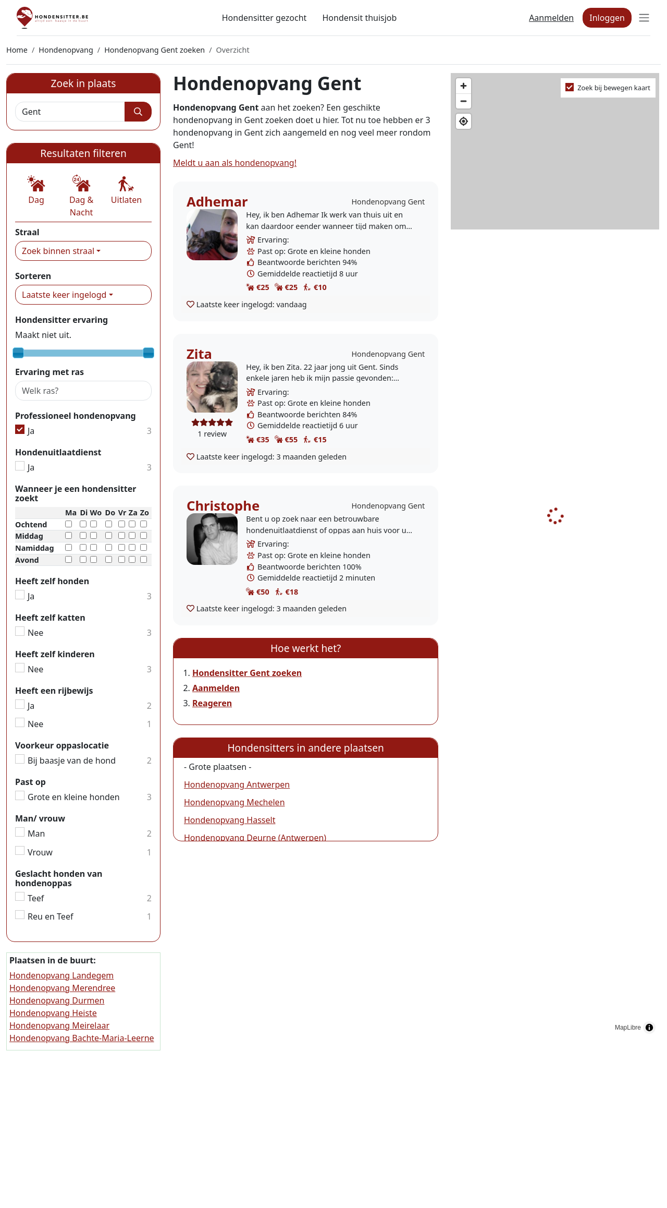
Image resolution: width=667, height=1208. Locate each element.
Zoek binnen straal (58, 251)
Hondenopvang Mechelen (234, 802)
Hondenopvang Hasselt (229, 820)
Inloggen (607, 17)
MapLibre (628, 1027)
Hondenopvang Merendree (62, 988)
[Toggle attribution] (649, 1027)
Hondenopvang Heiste (53, 1013)
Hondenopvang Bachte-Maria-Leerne (81, 1038)
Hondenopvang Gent (388, 202)
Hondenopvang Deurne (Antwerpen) (255, 837)
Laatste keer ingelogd (64, 294)
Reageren (212, 703)
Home (17, 50)
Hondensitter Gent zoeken (247, 673)
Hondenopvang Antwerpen (237, 784)
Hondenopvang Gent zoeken (154, 50)
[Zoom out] (463, 100)
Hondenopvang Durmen (56, 1000)
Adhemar (217, 201)
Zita (199, 354)
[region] (556, 556)
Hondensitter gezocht (264, 17)
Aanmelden (551, 17)
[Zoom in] (463, 85)
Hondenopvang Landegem (61, 975)
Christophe (223, 506)
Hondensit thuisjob (359, 17)
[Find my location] (463, 121)
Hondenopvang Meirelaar (59, 1025)
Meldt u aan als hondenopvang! (235, 162)
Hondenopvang (66, 50)
